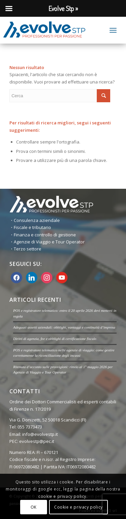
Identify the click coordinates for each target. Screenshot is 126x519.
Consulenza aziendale (37, 220)
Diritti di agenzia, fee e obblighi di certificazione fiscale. (55, 339)
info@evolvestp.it (40, 434)
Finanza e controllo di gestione (45, 235)
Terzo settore (27, 249)
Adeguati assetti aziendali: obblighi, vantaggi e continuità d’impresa (64, 327)
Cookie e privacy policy (78, 507)
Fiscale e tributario (32, 227)
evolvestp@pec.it (37, 441)
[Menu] (113, 30)
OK (34, 507)
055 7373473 (29, 427)
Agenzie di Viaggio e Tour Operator (49, 242)
